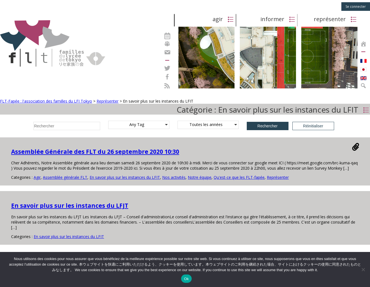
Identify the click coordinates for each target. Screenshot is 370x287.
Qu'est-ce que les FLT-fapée (239, 177)
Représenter (278, 177)
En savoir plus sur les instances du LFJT (69, 205)
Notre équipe (199, 177)
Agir (37, 177)
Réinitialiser (313, 126)
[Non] (363, 269)
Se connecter (356, 6)
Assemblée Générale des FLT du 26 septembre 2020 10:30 (95, 151)
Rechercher (267, 126)
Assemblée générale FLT (65, 177)
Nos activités (174, 177)
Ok (186, 279)
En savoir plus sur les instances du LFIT (125, 177)
